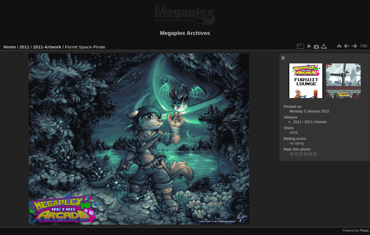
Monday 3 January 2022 (309, 111)
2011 (24, 46)
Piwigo (364, 230)
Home (9, 46)
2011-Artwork (47, 46)
